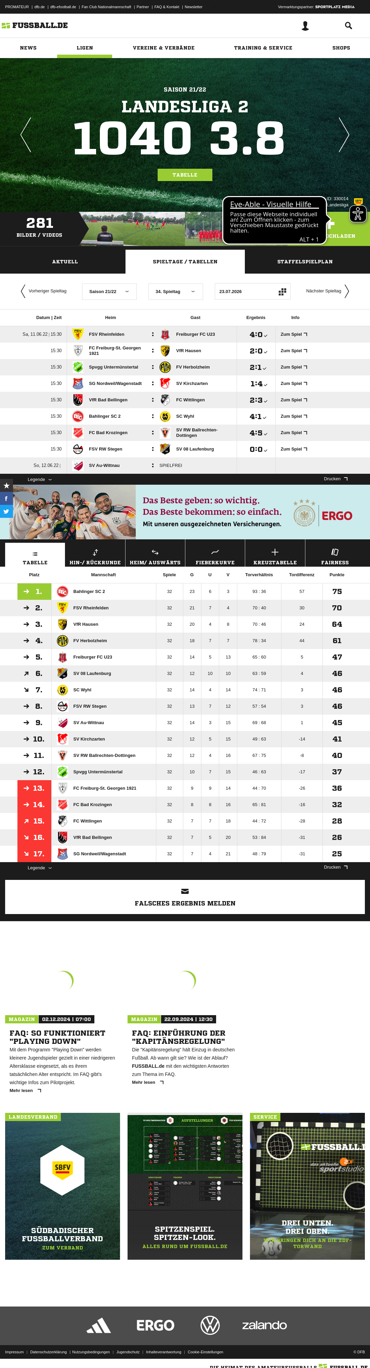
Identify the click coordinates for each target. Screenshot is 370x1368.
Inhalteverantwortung (163, 1352)
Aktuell (65, 261)
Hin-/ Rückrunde (95, 556)
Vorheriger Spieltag (42, 291)
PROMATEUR (17, 7)
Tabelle (185, 174)
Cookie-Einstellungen (205, 1352)
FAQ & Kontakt (167, 7)
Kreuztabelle (275, 556)
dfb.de (39, 7)
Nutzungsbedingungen (91, 1352)
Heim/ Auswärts (155, 556)
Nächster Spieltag (329, 291)
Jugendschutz (128, 1352)
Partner (143, 7)
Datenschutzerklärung (48, 1352)
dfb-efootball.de (63, 7)
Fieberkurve (215, 556)
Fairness (335, 556)
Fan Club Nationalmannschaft (106, 7)
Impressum (14, 1352)
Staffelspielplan (305, 261)
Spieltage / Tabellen (185, 261)
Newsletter (193, 7)
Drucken (335, 478)
